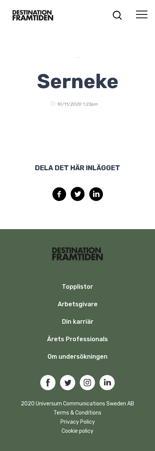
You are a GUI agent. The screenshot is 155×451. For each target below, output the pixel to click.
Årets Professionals (77, 339)
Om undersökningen (77, 356)
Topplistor (77, 286)
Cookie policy (77, 431)
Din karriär (77, 321)
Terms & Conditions (77, 413)
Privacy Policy (77, 422)
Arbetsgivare (78, 304)
